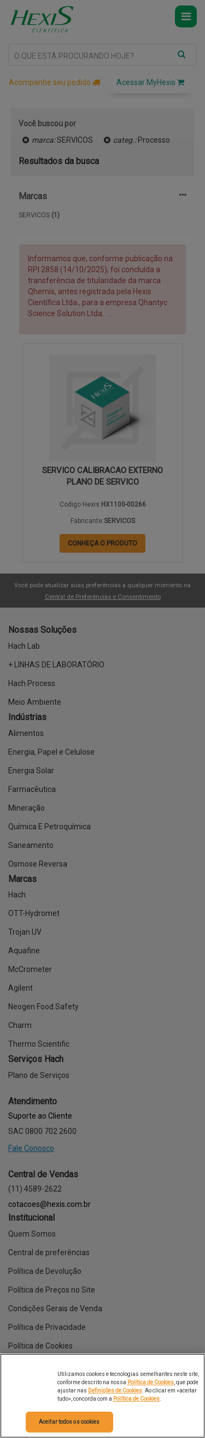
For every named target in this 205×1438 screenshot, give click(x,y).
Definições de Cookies (115, 1391)
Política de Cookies (150, 1382)
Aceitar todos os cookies (69, 1422)
